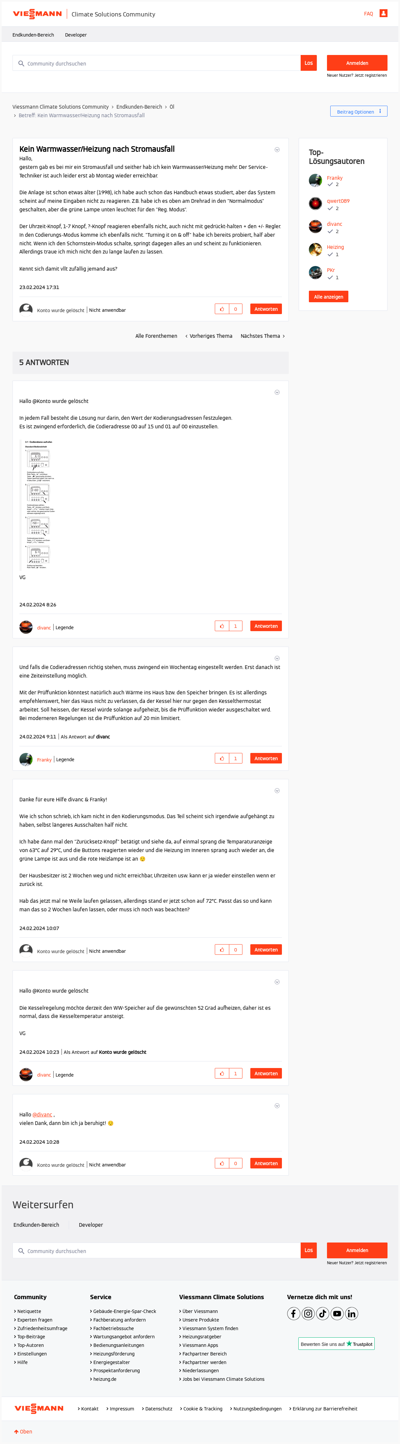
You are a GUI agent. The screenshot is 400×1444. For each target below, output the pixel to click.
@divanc (42, 1114)
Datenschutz (158, 1409)
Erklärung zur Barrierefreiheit (325, 1409)
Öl (172, 107)
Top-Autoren (30, 1345)
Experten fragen (34, 1320)
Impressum (122, 1409)
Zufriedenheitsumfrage (42, 1328)
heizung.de (104, 1379)
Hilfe (22, 1362)
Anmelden (384, 13)
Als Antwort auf (85, 737)
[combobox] (164, 63)
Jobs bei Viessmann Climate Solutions (223, 1379)
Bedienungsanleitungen (118, 1345)
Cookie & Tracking (203, 1409)
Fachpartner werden (204, 1362)
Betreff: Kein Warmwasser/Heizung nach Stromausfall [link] (82, 115)
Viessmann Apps (200, 1345)
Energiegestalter (111, 1362)
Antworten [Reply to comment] (266, 626)
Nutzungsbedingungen (258, 1409)
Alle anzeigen (328, 297)
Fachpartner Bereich (205, 1354)
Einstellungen (32, 1354)
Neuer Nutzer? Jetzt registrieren (357, 75)
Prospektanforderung (116, 1371)
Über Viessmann (200, 1311)
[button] (276, 149)
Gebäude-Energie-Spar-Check (124, 1311)
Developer (76, 35)
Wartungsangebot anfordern (124, 1337)
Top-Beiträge (31, 1337)
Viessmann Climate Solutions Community (60, 107)
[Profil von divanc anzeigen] (44, 628)
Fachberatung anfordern (119, 1320)
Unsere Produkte (201, 1320)
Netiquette (29, 1311)
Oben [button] (26, 1432)
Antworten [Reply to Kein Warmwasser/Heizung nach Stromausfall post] (266, 309)
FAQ (368, 14)
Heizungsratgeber (202, 1337)
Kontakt (90, 1409)
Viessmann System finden (210, 1328)
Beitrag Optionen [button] (355, 112)
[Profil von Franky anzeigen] (44, 760)
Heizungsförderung (114, 1354)
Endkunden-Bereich (33, 35)
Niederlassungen (201, 1371)
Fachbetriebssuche (113, 1328)
